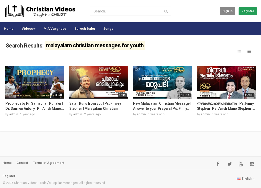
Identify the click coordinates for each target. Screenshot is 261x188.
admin (13, 114)
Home (9, 28)
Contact (22, 163)
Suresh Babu (84, 28)
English (246, 178)
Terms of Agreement (48, 163)
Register (247, 11)
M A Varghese (55, 28)
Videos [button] (28, 28)
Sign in (227, 11)
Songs (108, 28)
